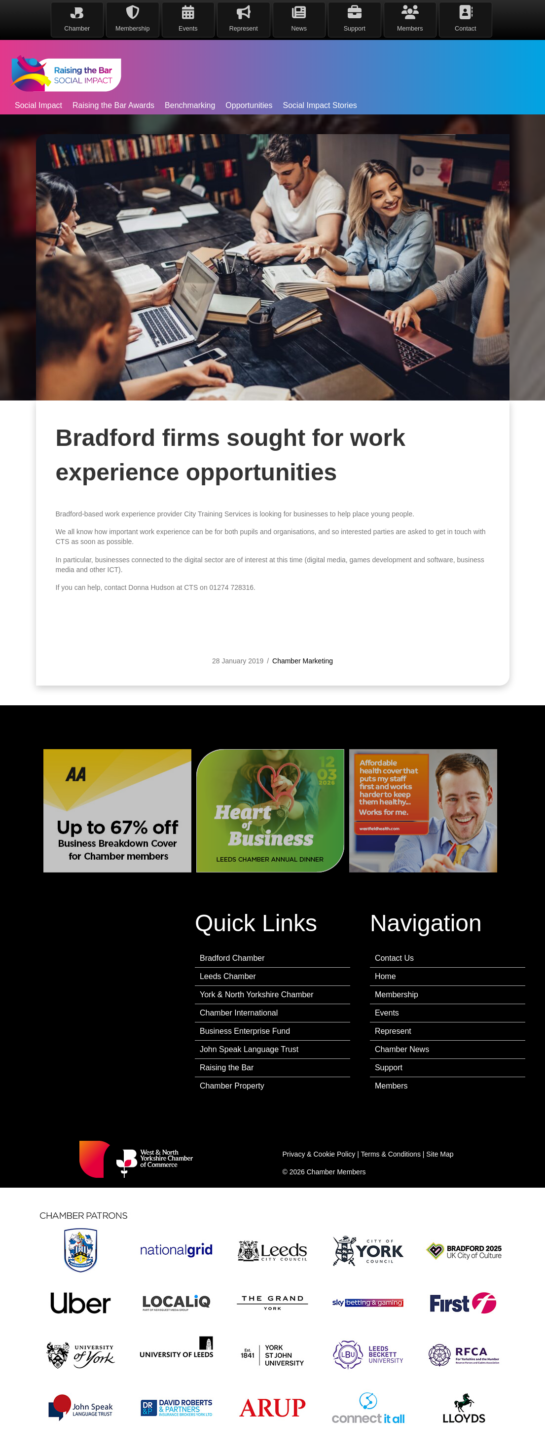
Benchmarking (190, 105)
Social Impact (38, 105)
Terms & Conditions (391, 1154)
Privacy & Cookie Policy (319, 1154)
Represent (393, 1031)
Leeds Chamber (228, 976)
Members (391, 1086)
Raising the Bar (227, 1067)
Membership (396, 994)
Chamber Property (232, 1086)
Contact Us (394, 958)
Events (387, 1013)
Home (385, 976)
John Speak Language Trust (249, 1049)
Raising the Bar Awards (113, 105)
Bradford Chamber (232, 958)
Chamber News (402, 1049)
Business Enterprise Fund (245, 1031)
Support (388, 1067)
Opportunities (248, 105)
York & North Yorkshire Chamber (257, 994)
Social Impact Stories (320, 105)
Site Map (439, 1154)
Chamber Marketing (302, 672)
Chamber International (239, 1013)
